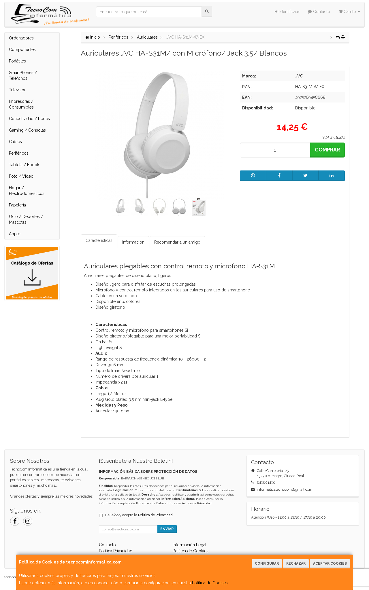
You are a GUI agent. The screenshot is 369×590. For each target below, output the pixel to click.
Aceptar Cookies (330, 563)
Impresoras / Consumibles (21, 104)
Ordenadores (21, 38)
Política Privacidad (115, 551)
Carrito (349, 11)
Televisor (17, 90)
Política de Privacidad (197, 503)
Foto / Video (21, 176)
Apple (14, 234)
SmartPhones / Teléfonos (23, 75)
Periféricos (19, 153)
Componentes (22, 49)
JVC (299, 76)
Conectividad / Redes (29, 118)
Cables (15, 141)
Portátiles (17, 61)
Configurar (267, 563)
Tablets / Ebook (24, 164)
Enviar (167, 529)
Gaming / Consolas (27, 130)
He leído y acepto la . (139, 515)
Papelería (17, 205)
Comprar (327, 150)
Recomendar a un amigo (177, 242)
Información (133, 242)
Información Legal (189, 544)
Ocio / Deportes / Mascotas (26, 219)
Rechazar (296, 563)
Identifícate (287, 11)
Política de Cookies (210, 582)
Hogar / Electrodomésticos (26, 190)
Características (99, 240)
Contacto (319, 11)
